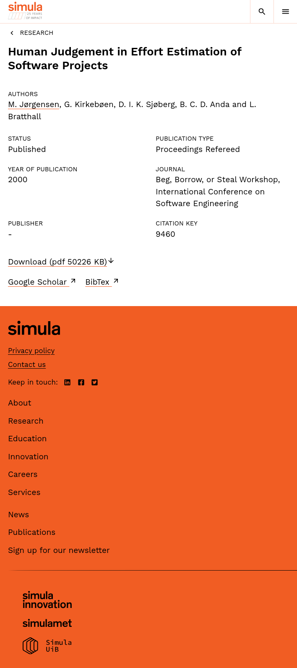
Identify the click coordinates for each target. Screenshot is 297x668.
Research (30, 33)
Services (24, 492)
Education (27, 438)
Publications (31, 532)
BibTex (102, 282)
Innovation (28, 456)
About (19, 403)
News (18, 514)
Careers (23, 474)
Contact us (27, 364)
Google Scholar (42, 282)
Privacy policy (31, 350)
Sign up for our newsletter (59, 550)
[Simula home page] (34, 341)
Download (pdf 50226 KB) (61, 262)
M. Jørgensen (33, 104)
